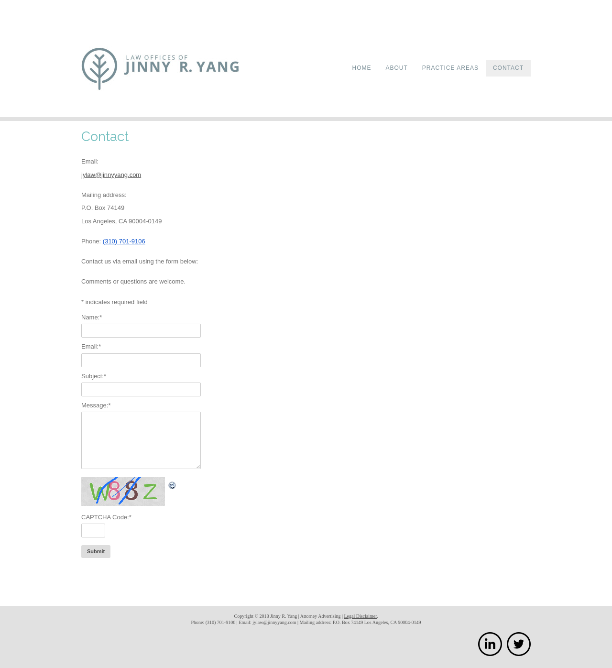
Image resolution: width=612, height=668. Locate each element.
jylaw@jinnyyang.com (111, 174)
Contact (508, 68)
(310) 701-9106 (124, 241)
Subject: (93, 376)
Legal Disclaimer (360, 616)
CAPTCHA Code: (106, 517)
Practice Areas (450, 68)
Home (362, 68)
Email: (91, 346)
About (397, 68)
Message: (95, 405)
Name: (91, 317)
